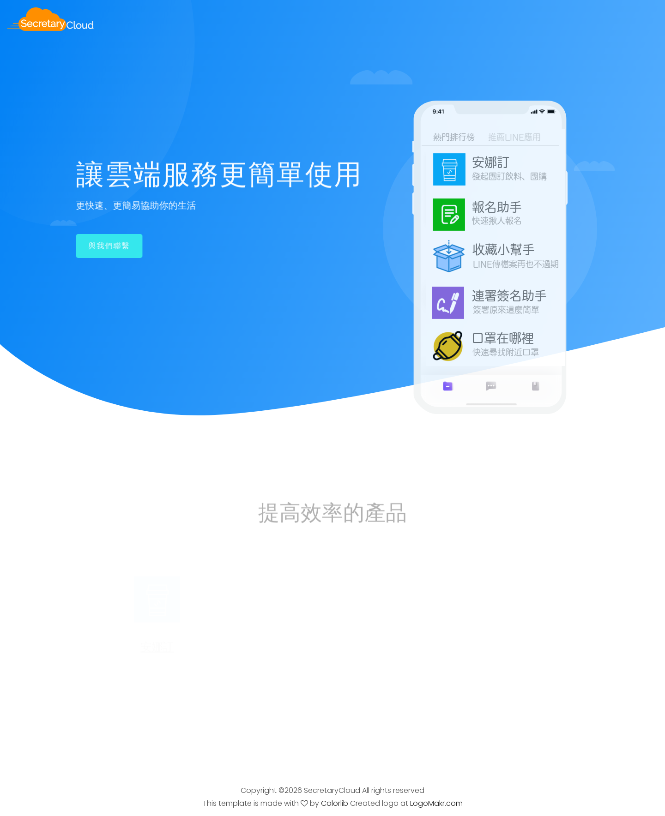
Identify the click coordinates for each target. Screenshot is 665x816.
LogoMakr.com (436, 803)
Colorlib (334, 803)
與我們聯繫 (108, 245)
